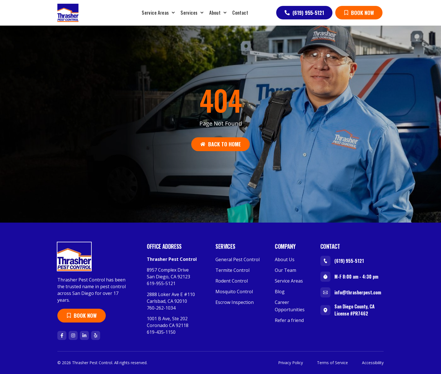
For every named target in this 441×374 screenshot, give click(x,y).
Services (192, 12)
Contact (240, 12)
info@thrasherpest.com (357, 292)
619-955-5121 (161, 283)
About (218, 12)
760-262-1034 (161, 308)
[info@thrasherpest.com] (325, 292)
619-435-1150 (161, 332)
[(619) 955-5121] (325, 261)
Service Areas (158, 12)
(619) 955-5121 (349, 260)
